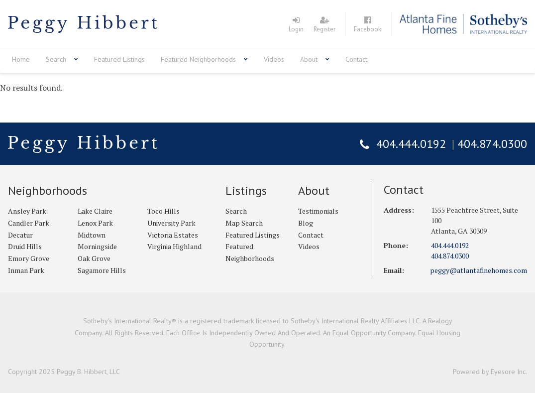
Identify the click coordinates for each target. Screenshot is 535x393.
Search (56, 59)
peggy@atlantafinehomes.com (478, 270)
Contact (356, 59)
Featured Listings (119, 59)
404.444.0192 (411, 143)
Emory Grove (28, 258)
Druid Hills (25, 246)
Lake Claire (95, 211)
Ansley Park (27, 211)
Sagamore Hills (102, 270)
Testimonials (318, 211)
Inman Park (26, 270)
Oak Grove (94, 258)
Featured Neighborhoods (198, 59)
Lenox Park (95, 223)
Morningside (97, 246)
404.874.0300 (492, 143)
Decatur (20, 235)
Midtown (92, 235)
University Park (171, 223)
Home (21, 59)
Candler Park (28, 223)
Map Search (244, 223)
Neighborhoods (47, 190)
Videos (274, 59)
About (309, 59)
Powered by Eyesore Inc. (490, 371)
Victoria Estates (172, 235)
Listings (246, 190)
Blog (305, 223)
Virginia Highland (174, 246)
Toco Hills (163, 211)
